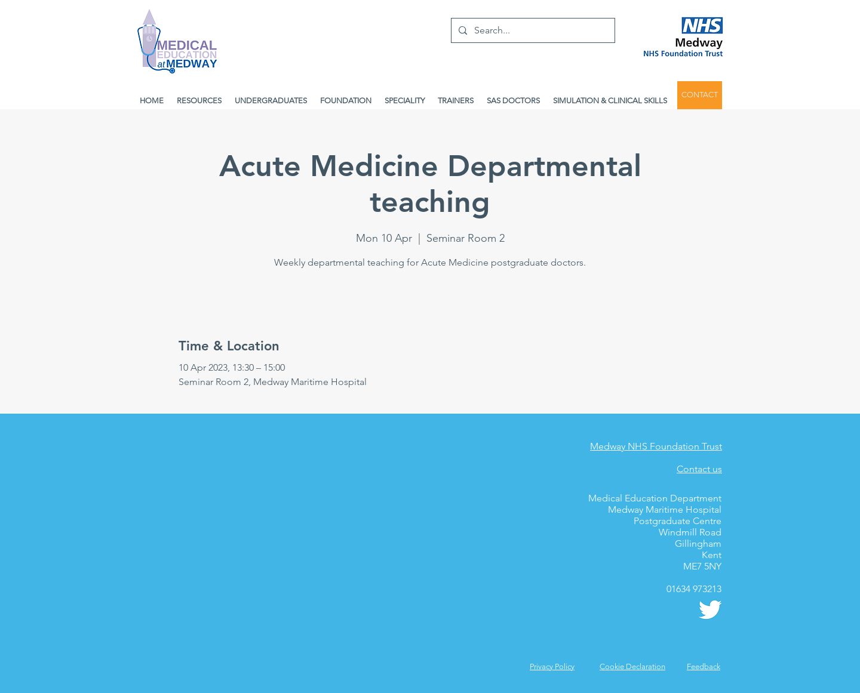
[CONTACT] (699, 95)
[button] (703, 666)
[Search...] (531, 30)
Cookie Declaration (632, 666)
